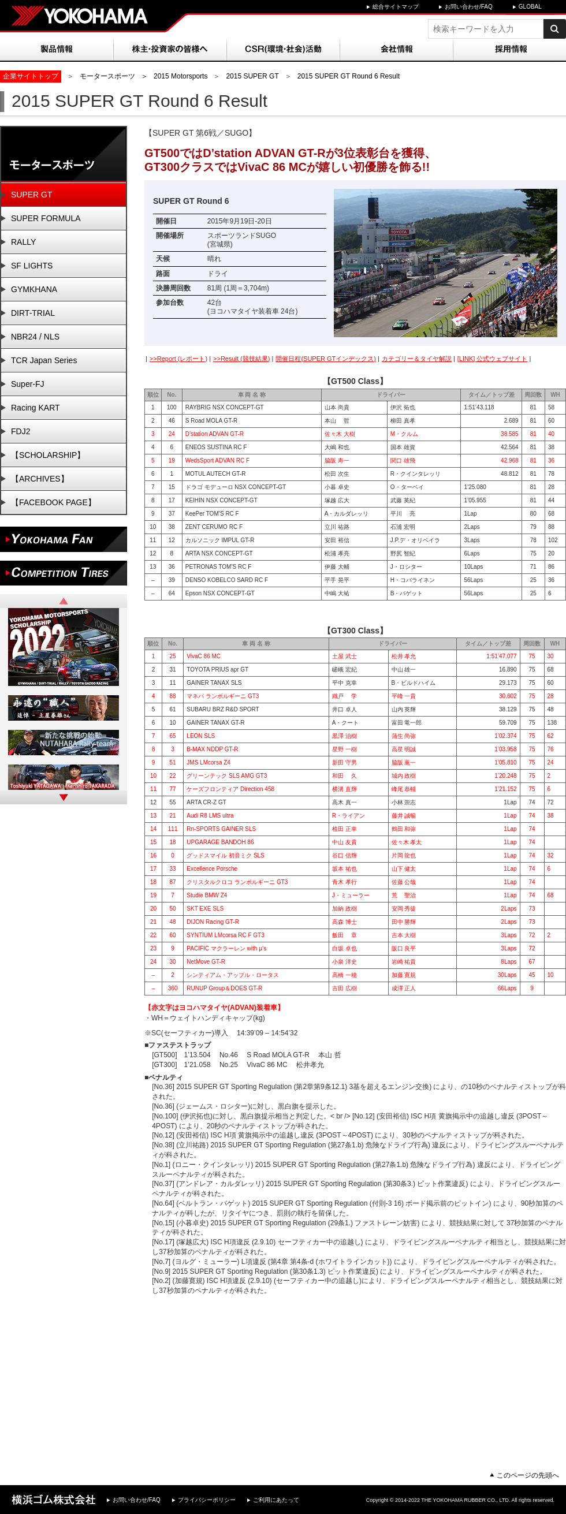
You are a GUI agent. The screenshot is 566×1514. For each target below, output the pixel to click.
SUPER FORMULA (46, 218)
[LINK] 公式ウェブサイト (492, 358)
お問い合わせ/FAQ (469, 6)
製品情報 (56, 48)
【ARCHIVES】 (40, 478)
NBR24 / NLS (35, 336)
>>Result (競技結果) (241, 358)
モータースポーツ (107, 76)
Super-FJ (27, 384)
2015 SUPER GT (252, 76)
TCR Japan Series (44, 360)
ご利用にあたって (276, 1500)
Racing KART (35, 407)
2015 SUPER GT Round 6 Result (348, 76)
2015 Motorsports (180, 76)
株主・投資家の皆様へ (169, 48)
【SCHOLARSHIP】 (48, 455)
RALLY (23, 242)
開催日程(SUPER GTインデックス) (325, 358)
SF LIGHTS (32, 265)
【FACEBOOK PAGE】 (53, 502)
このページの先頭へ (528, 1475)
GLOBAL (530, 6)
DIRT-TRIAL (33, 313)
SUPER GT (32, 194)
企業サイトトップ (30, 76)
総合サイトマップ (396, 6)
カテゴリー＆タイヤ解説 (417, 358)
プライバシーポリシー (207, 1500)
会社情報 (396, 48)
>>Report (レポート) (178, 358)
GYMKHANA (34, 289)
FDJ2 (20, 431)
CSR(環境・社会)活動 (283, 48)
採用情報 (509, 48)
